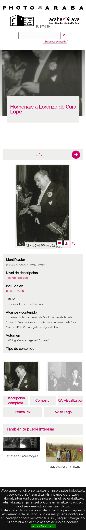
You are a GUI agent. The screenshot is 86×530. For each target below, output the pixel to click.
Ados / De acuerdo (43, 526)
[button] (76, 155)
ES (43, 26)
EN (48, 26)
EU (37, 26)
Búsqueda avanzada (55, 41)
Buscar (64, 35)
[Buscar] (39, 35)
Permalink (22, 412)
